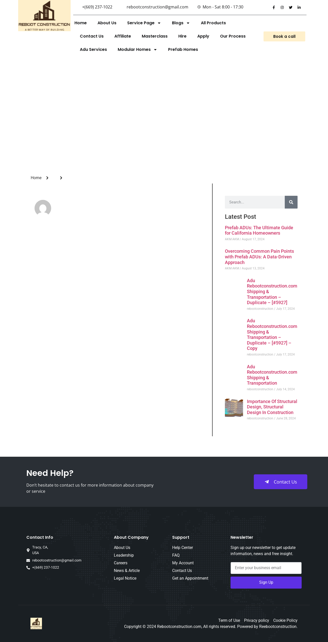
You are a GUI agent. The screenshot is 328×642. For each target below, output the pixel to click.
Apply (203, 36)
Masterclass (155, 36)
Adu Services (93, 49)
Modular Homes (137, 49)
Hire (182, 36)
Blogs (181, 23)
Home (80, 23)
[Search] (291, 202)
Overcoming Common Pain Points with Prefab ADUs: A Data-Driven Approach (259, 256)
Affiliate (122, 36)
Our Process (233, 36)
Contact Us (92, 36)
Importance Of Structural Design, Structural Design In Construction (272, 407)
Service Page (144, 23)
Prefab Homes (183, 49)
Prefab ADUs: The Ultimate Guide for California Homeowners (259, 230)
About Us (106, 23)
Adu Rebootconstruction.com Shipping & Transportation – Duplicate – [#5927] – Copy (272, 334)
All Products (213, 23)
